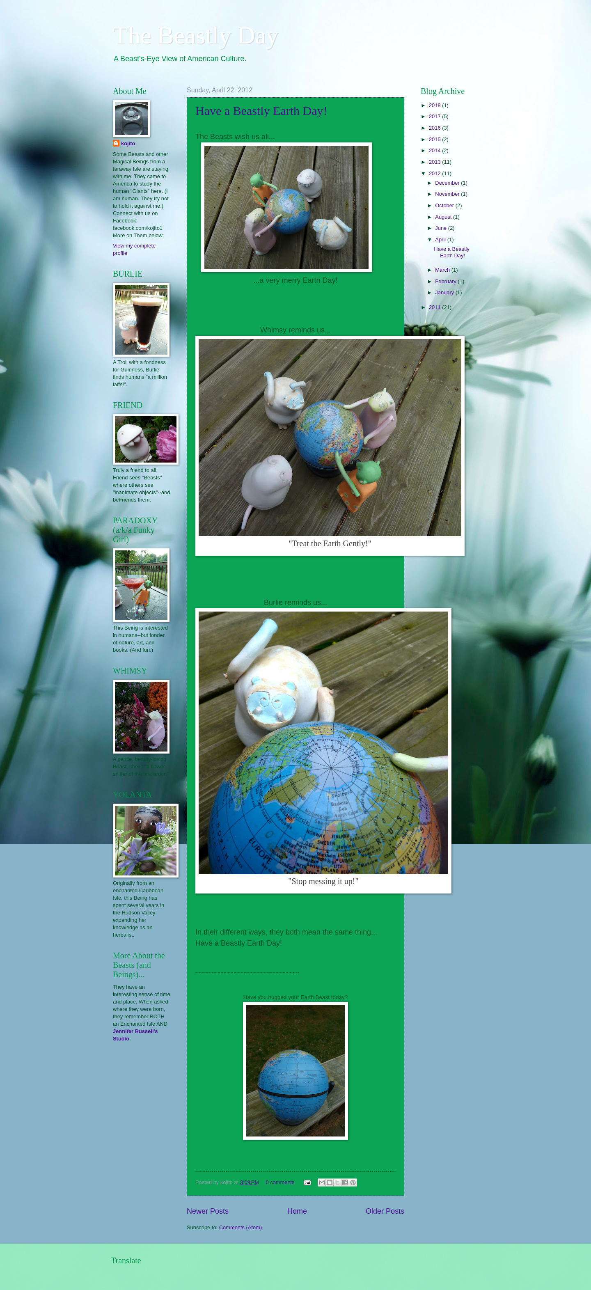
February (446, 281)
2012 (435, 173)
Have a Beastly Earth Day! (261, 110)
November (448, 194)
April (441, 239)
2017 (435, 116)
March (443, 270)
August (444, 217)
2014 (435, 150)
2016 (435, 128)
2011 (435, 307)
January (445, 292)
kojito (128, 143)
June (441, 228)
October (445, 205)
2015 (435, 139)
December (448, 183)
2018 (435, 105)
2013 (435, 162)
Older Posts (385, 1211)
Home (297, 1211)
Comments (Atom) (240, 1227)
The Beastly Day (195, 35)
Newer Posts (208, 1211)
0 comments (280, 1182)
